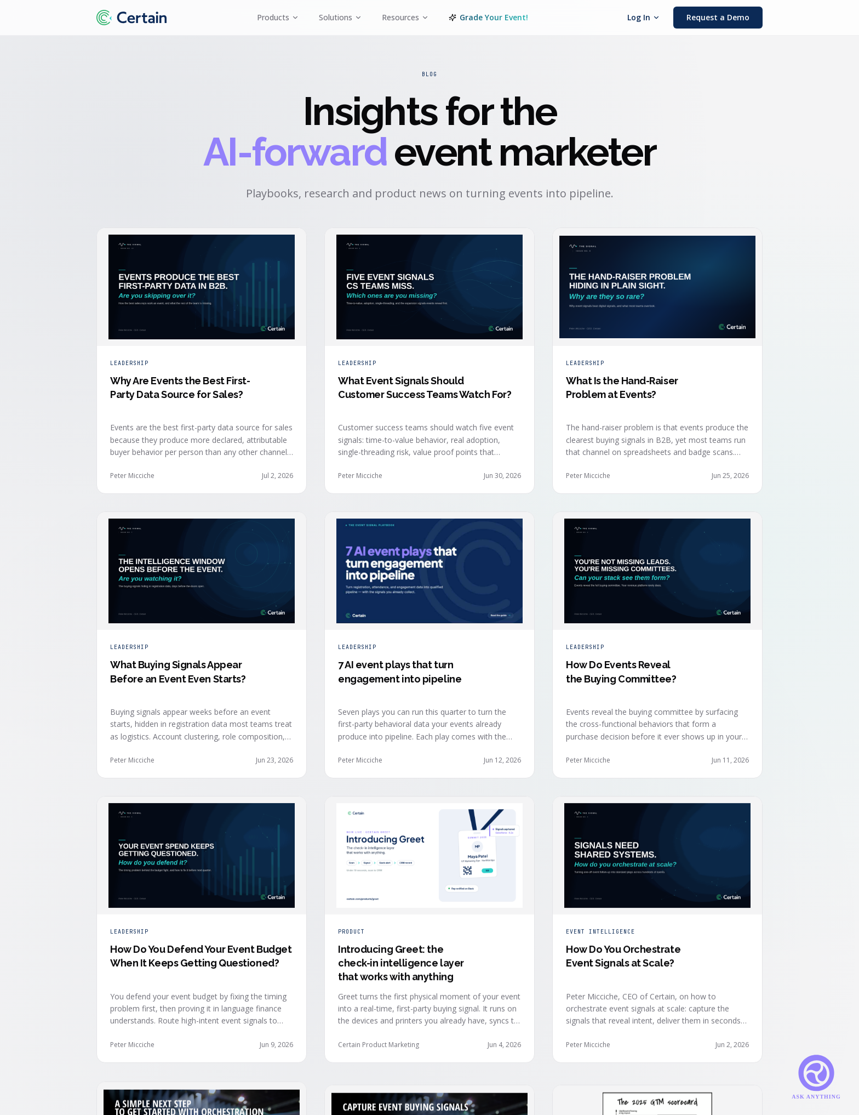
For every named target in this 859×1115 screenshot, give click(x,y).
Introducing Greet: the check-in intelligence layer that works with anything (401, 968)
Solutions (340, 17)
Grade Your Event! (488, 17)
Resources (405, 17)
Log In (643, 17)
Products (278, 17)
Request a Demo (717, 17)
